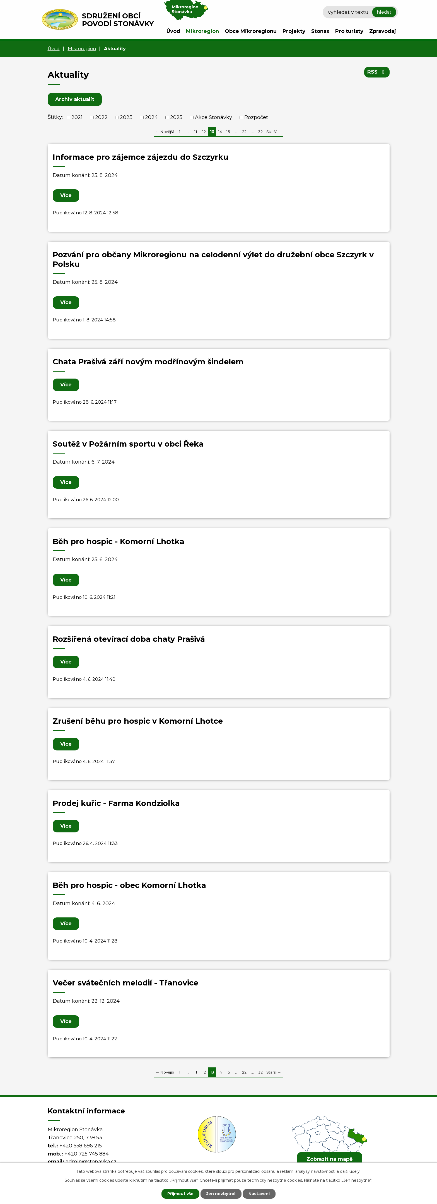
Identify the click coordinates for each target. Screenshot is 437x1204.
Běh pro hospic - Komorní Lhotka (118, 541)
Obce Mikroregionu (251, 31)
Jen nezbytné (221, 1193)
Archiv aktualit (74, 99)
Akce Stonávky (213, 117)
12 (204, 131)
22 (244, 131)
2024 (151, 117)
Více (66, 195)
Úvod (173, 31)
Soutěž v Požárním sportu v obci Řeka (128, 444)
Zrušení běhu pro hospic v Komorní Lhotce (138, 721)
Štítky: (55, 117)
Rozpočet (256, 117)
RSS (377, 72)
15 (228, 131)
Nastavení (259, 1193)
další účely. (350, 1171)
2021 (77, 117)
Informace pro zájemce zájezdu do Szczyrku (140, 157)
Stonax (320, 31)
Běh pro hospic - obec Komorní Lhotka (129, 885)
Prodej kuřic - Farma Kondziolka (116, 803)
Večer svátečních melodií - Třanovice (125, 982)
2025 (176, 117)
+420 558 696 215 (80, 1146)
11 (195, 131)
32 (260, 131)
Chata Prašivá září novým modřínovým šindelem (148, 361)
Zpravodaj (382, 31)
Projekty (294, 31)
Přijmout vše (180, 1193)
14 (220, 131)
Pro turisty (349, 31)
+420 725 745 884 (86, 1154)
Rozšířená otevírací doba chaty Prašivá (129, 639)
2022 (101, 117)
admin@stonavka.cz (91, 1162)
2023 (126, 117)
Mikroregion (202, 31)
